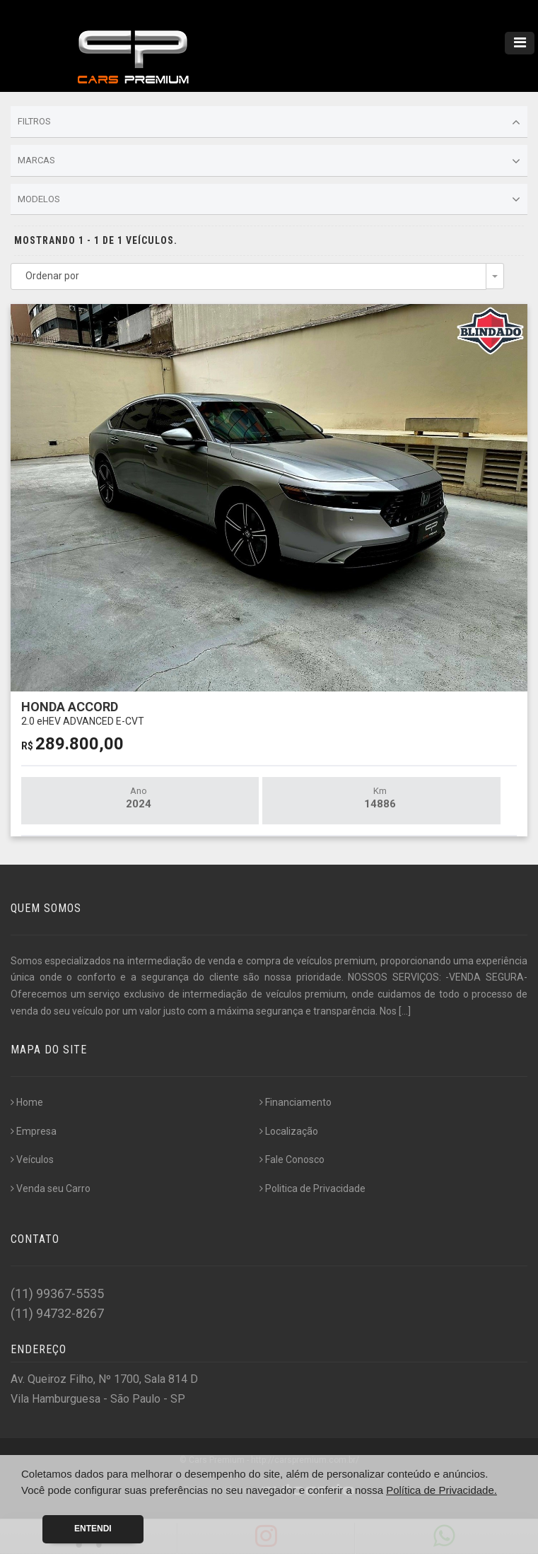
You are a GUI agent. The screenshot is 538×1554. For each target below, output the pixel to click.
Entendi (93, 1528)
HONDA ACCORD (82, 713)
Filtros (269, 122)
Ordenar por (52, 275)
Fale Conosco (291, 1159)
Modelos (269, 199)
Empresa (34, 1131)
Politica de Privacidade (312, 1188)
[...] (405, 1011)
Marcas (269, 161)
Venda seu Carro (50, 1188)
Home (27, 1102)
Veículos (32, 1159)
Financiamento (295, 1102)
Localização (288, 1131)
